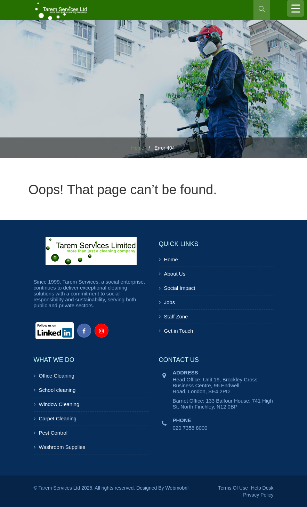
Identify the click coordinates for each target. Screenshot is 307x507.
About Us (175, 274)
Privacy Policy (258, 495)
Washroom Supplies (62, 447)
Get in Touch (178, 331)
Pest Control (53, 433)
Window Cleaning (59, 404)
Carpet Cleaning (57, 418)
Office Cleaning (56, 376)
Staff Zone (176, 316)
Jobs (169, 302)
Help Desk (262, 488)
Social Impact (179, 288)
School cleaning (57, 390)
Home (137, 148)
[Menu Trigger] (295, 8)
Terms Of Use (233, 488)
